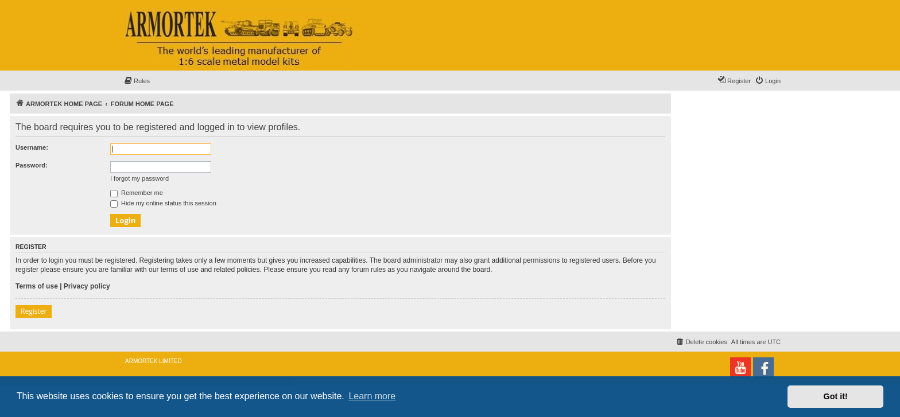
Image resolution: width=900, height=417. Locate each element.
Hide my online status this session (163, 203)
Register (33, 311)
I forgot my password (139, 178)
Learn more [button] (371, 396)
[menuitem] (136, 81)
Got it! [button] (836, 396)
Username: (31, 147)
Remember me (136, 192)
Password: (31, 165)
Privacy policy (87, 286)
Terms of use (36, 286)
